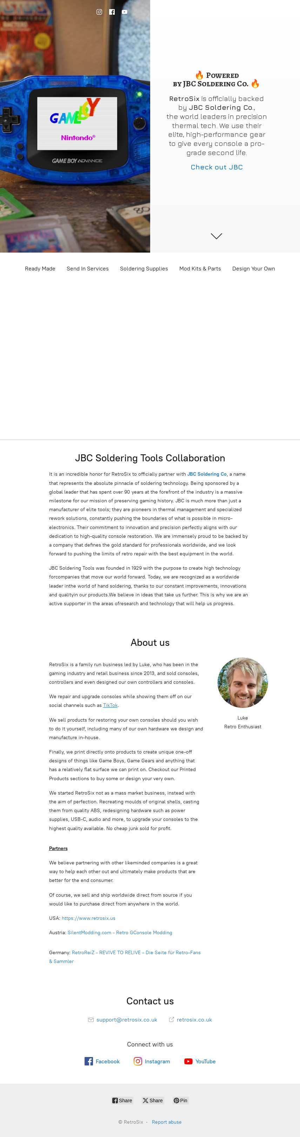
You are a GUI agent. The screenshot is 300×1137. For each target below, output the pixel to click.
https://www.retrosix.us (88, 918)
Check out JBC (217, 167)
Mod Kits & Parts (200, 268)
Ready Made (40, 268)
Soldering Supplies (144, 268)
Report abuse (167, 1122)
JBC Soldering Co (207, 474)
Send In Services (88, 268)
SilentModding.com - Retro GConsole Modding (120, 933)
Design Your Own (253, 268)
